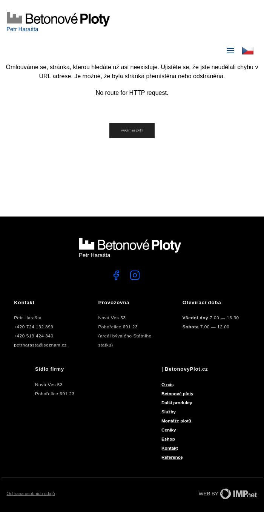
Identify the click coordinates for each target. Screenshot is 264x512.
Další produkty (176, 402)
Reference (172, 457)
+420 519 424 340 (33, 335)
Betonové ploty (177, 393)
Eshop (168, 438)
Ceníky (168, 429)
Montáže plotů (176, 420)
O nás (167, 384)
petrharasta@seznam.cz (40, 344)
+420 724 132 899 (33, 326)
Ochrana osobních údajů (31, 493)
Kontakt (169, 447)
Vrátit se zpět (132, 130)
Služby (168, 411)
